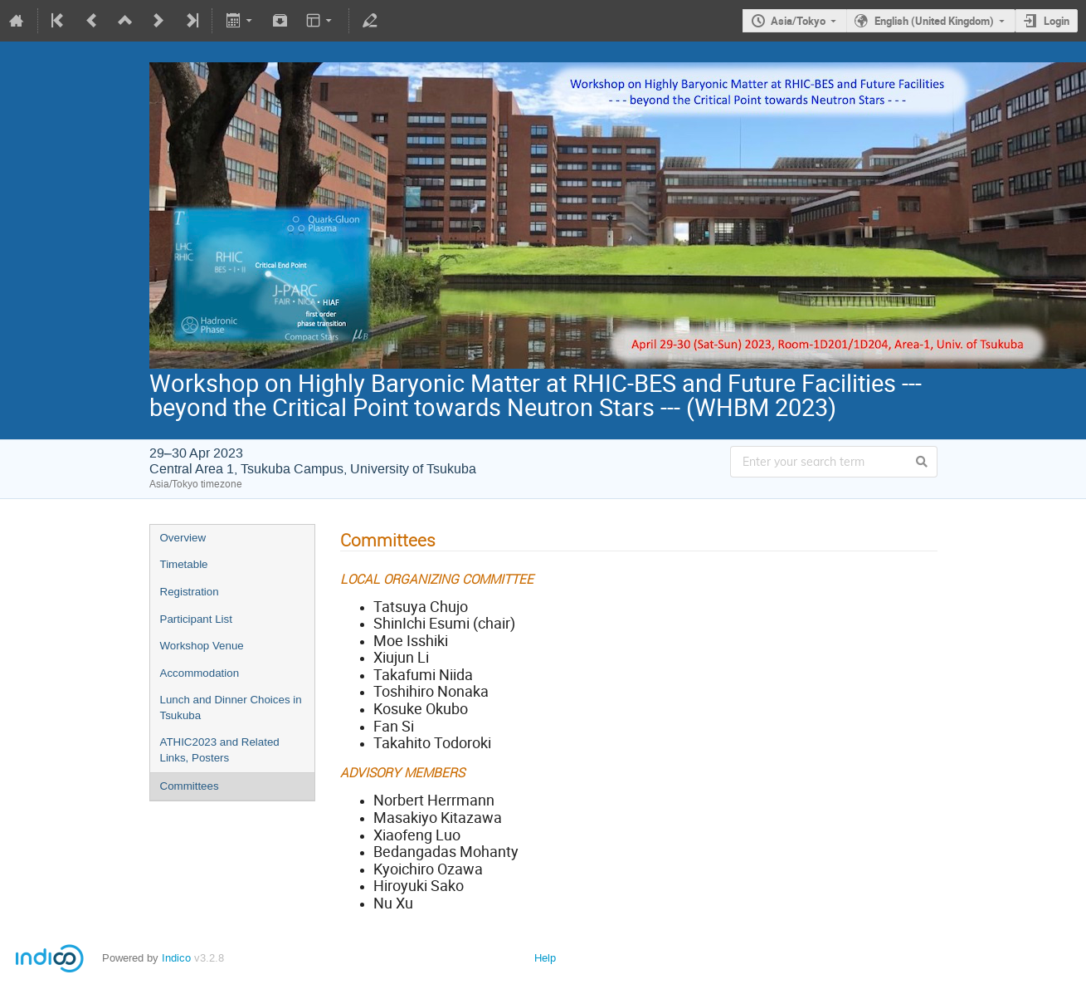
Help (545, 958)
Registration (189, 591)
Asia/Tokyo (798, 20)
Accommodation (200, 673)
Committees (189, 786)
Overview (183, 537)
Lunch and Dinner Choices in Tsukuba (231, 707)
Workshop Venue (202, 645)
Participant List (196, 619)
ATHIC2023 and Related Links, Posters (220, 750)
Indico (176, 958)
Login (1056, 20)
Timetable (184, 564)
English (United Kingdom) (934, 20)
